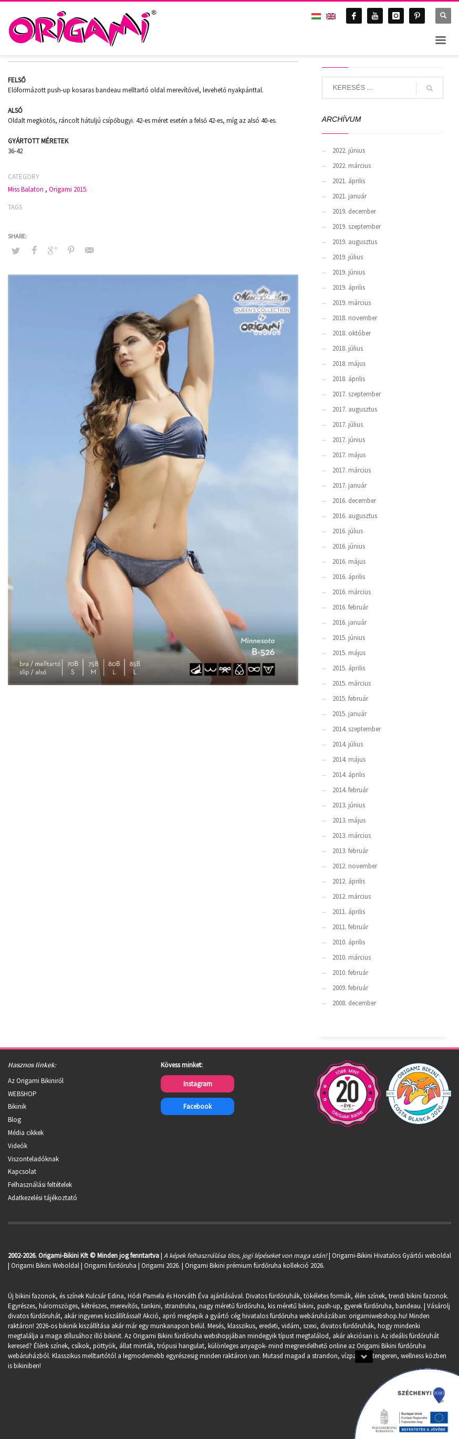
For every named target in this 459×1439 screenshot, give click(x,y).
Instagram (197, 1083)
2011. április (348, 911)
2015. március (351, 683)
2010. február (350, 972)
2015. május (349, 652)
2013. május (349, 820)
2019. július (347, 257)
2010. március (351, 957)
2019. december (354, 211)
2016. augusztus (354, 515)
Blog (14, 1119)
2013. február (350, 850)
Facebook (197, 1106)
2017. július (347, 424)
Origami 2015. (68, 189)
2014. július (347, 744)
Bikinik (17, 1106)
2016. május (349, 561)
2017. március (351, 470)
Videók (17, 1145)
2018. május (349, 363)
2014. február (350, 789)
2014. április (348, 774)
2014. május (349, 759)
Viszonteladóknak (33, 1158)
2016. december (354, 500)
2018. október (351, 333)
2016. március (351, 591)
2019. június (348, 272)
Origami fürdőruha (110, 1265)
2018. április (348, 378)
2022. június (348, 150)
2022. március (351, 165)
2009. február (350, 987)
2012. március (351, 896)
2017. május (349, 454)
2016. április (348, 576)
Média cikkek (26, 1132)
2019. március (351, 302)
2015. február (350, 698)
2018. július (347, 348)
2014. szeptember (356, 728)
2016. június (348, 546)
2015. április (348, 668)
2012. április (348, 881)
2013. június (348, 805)
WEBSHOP (22, 1093)
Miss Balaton (26, 189)
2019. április (348, 287)
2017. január (349, 485)
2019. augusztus (354, 241)
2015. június (348, 637)
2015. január (349, 713)
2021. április (348, 180)
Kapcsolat (22, 1171)
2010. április (348, 942)
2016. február (350, 607)
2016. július (347, 531)
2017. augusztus (354, 409)
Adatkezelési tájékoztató (42, 1197)
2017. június (348, 439)
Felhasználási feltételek (40, 1184)
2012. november (354, 866)
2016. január (349, 622)
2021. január (349, 196)
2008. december (354, 1003)
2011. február (350, 926)
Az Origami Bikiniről (36, 1080)
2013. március (351, 835)
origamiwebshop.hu (377, 1315)
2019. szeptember (356, 226)
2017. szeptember (356, 394)
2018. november (354, 317)
